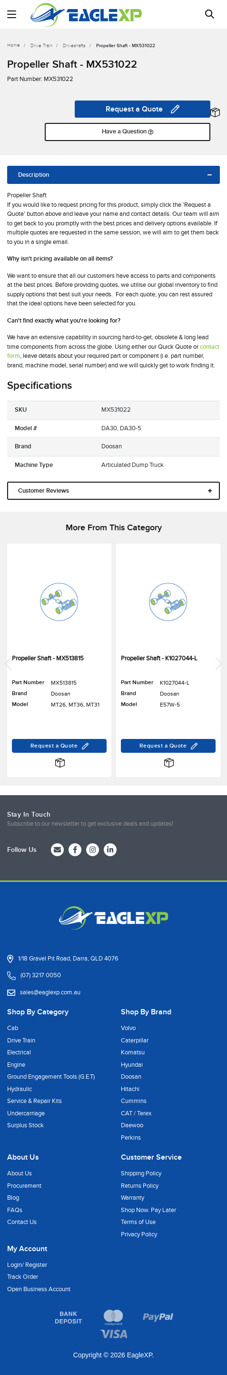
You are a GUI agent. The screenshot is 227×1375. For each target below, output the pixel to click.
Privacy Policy (139, 1234)
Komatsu (133, 1052)
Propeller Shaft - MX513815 (48, 658)
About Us (19, 1173)
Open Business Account (38, 1289)
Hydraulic (19, 1089)
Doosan (131, 1077)
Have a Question (127, 132)
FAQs (14, 1210)
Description (33, 175)
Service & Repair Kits (34, 1101)
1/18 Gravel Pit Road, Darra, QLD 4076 (68, 958)
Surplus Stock (25, 1125)
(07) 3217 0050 (40, 975)
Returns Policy (139, 1186)
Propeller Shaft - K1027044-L (159, 658)
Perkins (131, 1138)
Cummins (134, 1101)
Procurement (24, 1186)
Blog (13, 1198)
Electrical (19, 1052)
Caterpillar (134, 1040)
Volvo (128, 1028)
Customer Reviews (43, 491)
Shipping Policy (141, 1173)
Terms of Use (138, 1222)
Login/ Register (27, 1265)
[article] (59, 663)
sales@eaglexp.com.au (50, 992)
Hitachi (130, 1089)
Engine (16, 1065)
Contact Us (22, 1222)
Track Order (22, 1277)
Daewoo (132, 1125)
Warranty (132, 1198)
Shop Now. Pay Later (148, 1210)
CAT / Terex (136, 1113)
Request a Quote (142, 109)
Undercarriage (26, 1113)
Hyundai (132, 1065)
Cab (12, 1028)
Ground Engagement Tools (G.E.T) (51, 1077)
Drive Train (21, 1040)
